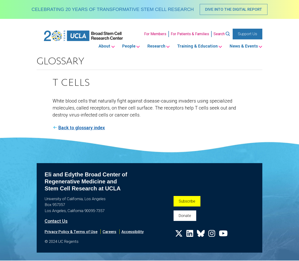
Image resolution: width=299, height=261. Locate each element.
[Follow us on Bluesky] (201, 236)
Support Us (247, 34)
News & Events (243, 46)
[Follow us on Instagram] (212, 236)
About (100, 46)
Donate (185, 216)
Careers (110, 232)
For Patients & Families (190, 34)
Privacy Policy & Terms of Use (71, 232)
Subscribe (187, 201)
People (125, 46)
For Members (155, 34)
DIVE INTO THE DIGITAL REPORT (233, 9)
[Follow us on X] (179, 236)
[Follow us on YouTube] (224, 236)
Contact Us (56, 221)
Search (219, 34)
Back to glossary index (83, 128)
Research (154, 46)
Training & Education (196, 46)
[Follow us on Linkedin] (190, 236)
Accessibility (134, 232)
